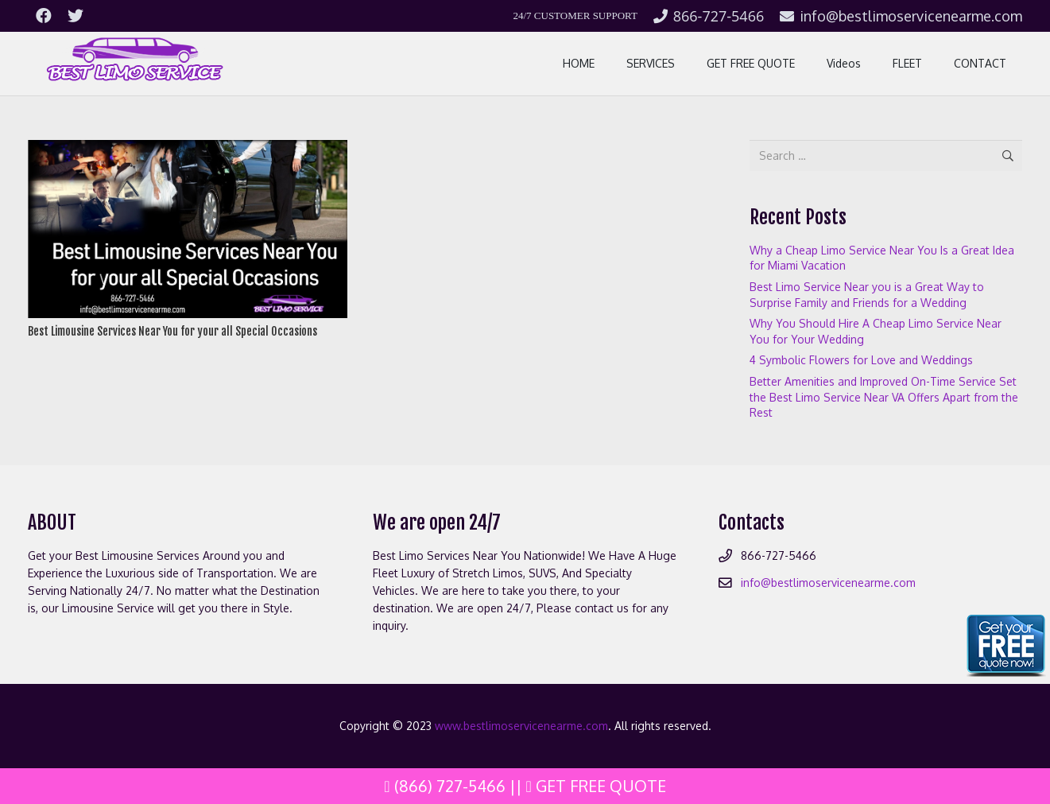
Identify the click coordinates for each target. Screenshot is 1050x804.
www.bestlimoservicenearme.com (521, 725)
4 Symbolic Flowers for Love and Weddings (861, 360)
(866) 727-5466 (444, 785)
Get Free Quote (596, 785)
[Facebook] (44, 16)
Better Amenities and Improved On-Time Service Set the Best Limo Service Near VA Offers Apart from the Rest (884, 397)
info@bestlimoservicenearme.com (828, 582)
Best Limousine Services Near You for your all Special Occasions (172, 331)
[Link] (133, 63)
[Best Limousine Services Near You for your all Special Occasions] (187, 148)
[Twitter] (75, 16)
